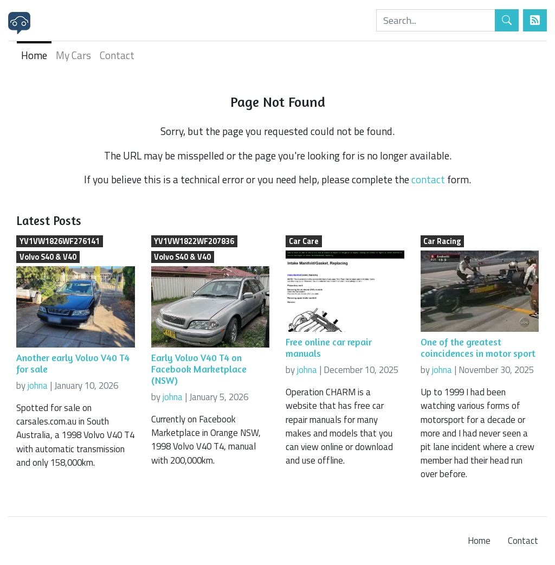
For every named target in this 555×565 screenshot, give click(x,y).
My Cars (73, 55)
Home (34, 55)
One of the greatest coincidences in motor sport (478, 347)
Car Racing (442, 241)
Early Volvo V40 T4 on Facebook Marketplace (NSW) (199, 369)
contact (428, 179)
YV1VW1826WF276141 (60, 241)
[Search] (435, 20)
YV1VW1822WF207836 (194, 241)
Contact (117, 55)
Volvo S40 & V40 (48, 257)
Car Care (304, 241)
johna (38, 385)
